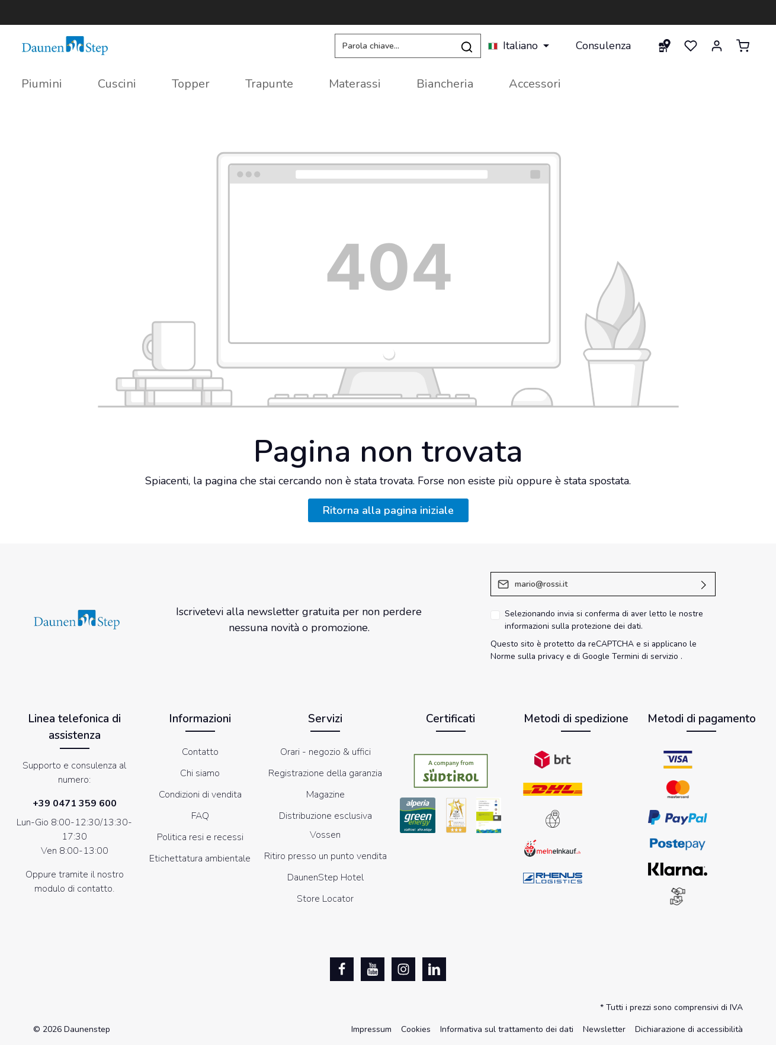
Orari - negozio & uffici (325, 751)
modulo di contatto (73, 888)
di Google (592, 656)
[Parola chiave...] (394, 46)
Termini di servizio (645, 656)
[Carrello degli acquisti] (743, 45)
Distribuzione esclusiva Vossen (325, 825)
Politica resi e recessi (200, 837)
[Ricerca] (467, 46)
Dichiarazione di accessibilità (689, 1029)
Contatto (200, 751)
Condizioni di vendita (200, 794)
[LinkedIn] (434, 969)
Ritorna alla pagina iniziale (388, 510)
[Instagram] (403, 969)
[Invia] (704, 584)
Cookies (416, 1029)
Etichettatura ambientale (200, 858)
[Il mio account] (717, 45)
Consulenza (603, 45)
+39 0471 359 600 (75, 803)
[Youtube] (372, 969)
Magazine (325, 794)
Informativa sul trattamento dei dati (506, 1029)
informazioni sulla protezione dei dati (573, 626)
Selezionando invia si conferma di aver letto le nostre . (604, 620)
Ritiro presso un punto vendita (325, 856)
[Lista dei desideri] (691, 45)
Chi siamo (200, 773)
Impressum (371, 1029)
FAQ (200, 815)
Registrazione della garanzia (325, 773)
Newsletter (604, 1029)
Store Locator (325, 898)
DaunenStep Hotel (325, 877)
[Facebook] (342, 969)
